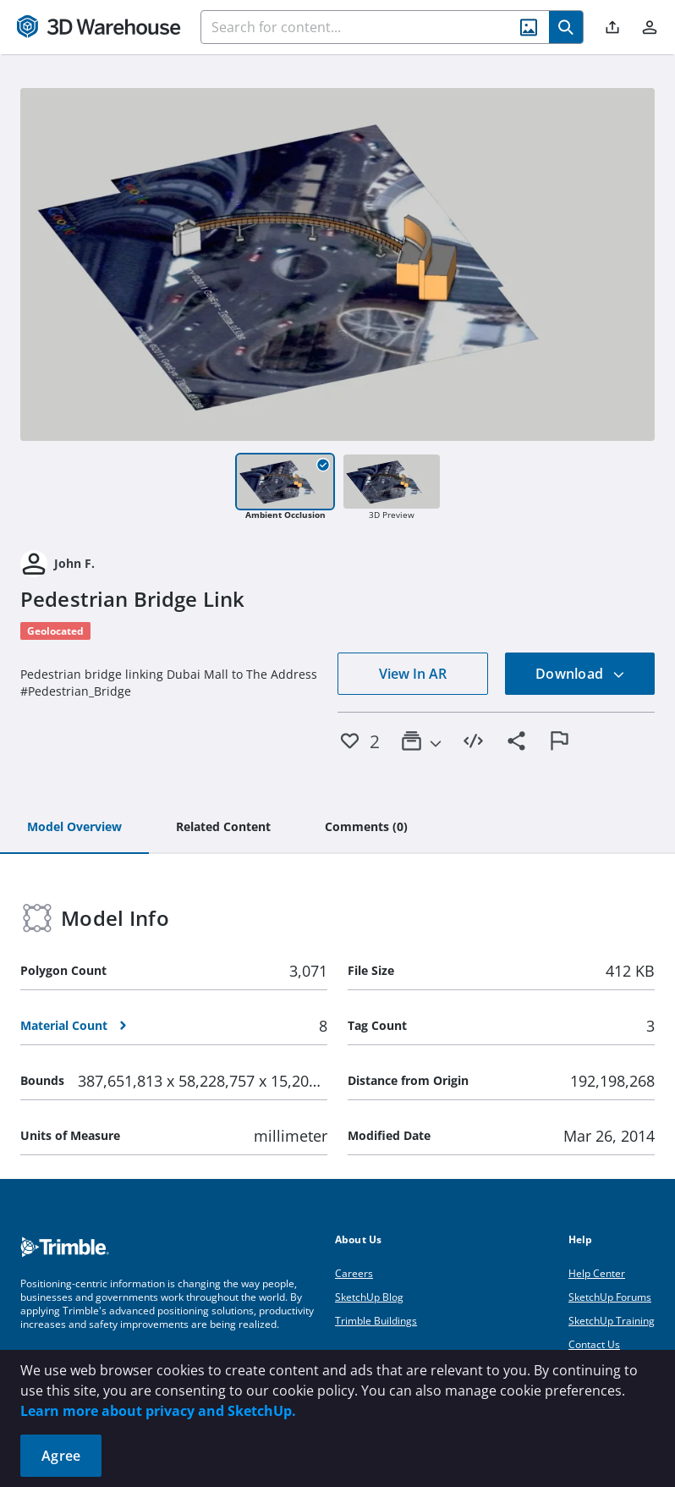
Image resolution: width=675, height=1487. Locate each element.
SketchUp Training (611, 1321)
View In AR (413, 673)
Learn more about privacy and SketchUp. (158, 1411)
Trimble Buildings (376, 1321)
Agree (60, 1455)
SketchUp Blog (369, 1297)
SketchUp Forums (609, 1297)
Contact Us (594, 1344)
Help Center (596, 1273)
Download (580, 673)
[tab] (74, 827)
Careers (354, 1273)
